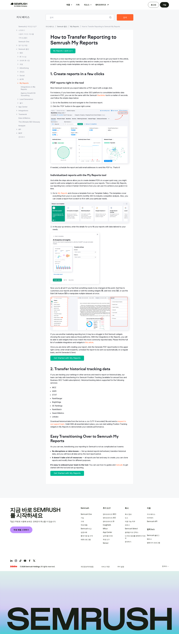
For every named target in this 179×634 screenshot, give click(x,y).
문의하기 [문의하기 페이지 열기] (21, 137)
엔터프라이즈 (100, 5)
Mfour (105, 529)
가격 (77, 5)
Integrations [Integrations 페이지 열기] (23, 110)
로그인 (153, 5)
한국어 (164, 566)
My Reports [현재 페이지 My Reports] (24, 83)
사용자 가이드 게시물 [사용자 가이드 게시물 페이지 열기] (26, 34)
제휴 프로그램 (86, 539)
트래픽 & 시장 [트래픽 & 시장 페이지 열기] (25, 60)
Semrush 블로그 (153, 535)
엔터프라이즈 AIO (109, 518)
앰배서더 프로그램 (153, 543)
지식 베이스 (23, 17)
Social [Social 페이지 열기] (22, 75)
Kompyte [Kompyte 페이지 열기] (21, 126)
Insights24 (107, 525)
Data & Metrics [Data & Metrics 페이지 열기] (24, 118)
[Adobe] (13, 566)
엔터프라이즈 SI (108, 521)
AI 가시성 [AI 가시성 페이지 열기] (23, 56)
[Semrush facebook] (29, 560)
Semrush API (152, 521)
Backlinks (101, 95)
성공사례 (84, 532)
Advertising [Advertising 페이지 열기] (24, 68)
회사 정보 (128, 514)
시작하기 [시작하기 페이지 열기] (21, 30)
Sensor (106, 543)
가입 (164, 5)
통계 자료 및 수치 (87, 536)
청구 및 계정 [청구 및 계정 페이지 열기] (22, 45)
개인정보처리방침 (87, 567)
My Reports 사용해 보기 (63, 51)
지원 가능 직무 (130, 521)
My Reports (74, 26)
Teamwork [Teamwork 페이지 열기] (22, 114)
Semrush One (86, 514)
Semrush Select (131, 529)
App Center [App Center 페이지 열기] (22, 107)
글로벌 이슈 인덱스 (131, 532)
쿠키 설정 (120, 567)
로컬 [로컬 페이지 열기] (21, 64)
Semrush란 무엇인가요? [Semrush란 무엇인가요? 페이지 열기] (27, 26)
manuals (119, 465)
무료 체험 (84, 525)
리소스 (86, 5)
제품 (68, 5)
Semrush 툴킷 (62, 26)
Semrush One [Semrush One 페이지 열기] (23, 42)
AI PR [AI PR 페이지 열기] (22, 79)
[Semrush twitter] (34, 560)
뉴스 (126, 518)
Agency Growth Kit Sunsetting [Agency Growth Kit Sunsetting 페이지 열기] (28, 94)
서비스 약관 (105, 567)
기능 (82, 518)
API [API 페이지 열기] (19, 129)
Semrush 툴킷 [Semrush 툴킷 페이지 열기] (23, 49)
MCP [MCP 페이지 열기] (20, 133)
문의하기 (128, 542)
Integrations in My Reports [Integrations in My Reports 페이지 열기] (28, 88)
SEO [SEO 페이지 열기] (21, 53)
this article (89, 342)
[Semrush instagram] (16, 560)
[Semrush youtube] (25, 560)
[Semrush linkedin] (11, 560)
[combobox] (77, 17)
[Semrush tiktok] (20, 560)
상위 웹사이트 (108, 536)
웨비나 (149, 539)
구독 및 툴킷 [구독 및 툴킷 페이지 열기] (22, 38)
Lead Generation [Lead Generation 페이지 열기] (26, 99)
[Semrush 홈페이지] (18, 5)
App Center (107, 532)
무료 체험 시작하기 (21, 530)
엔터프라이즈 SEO (109, 514)
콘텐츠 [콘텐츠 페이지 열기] (22, 72)
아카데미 (150, 518)
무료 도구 (106, 539)
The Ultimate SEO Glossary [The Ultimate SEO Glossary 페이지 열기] (29, 122)
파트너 (127, 525)
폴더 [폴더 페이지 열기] (21, 103)
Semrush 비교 (86, 529)
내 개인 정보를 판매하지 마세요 (135, 537)
